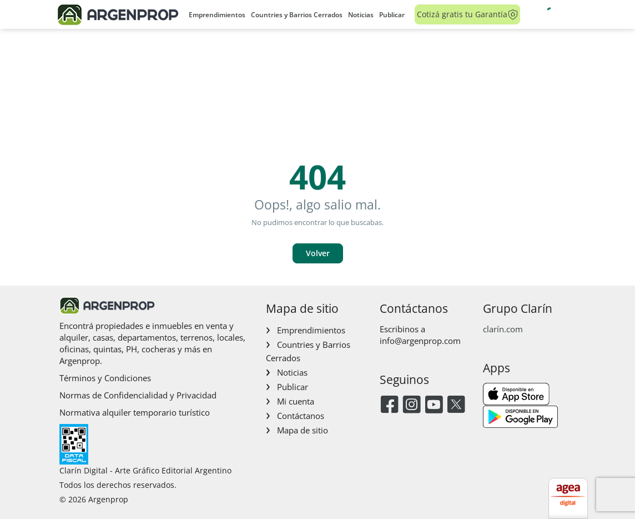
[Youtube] (434, 405)
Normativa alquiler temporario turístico (134, 412)
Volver (318, 253)
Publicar (392, 14)
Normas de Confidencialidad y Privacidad (137, 395)
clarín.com (503, 329)
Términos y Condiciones (105, 377)
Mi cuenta (295, 401)
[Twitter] (456, 405)
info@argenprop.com (420, 340)
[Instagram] (411, 405)
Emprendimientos (217, 14)
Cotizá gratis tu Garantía (467, 14)
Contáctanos (300, 415)
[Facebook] (389, 405)
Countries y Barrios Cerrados (296, 14)
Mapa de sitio (302, 430)
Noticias (361, 14)
